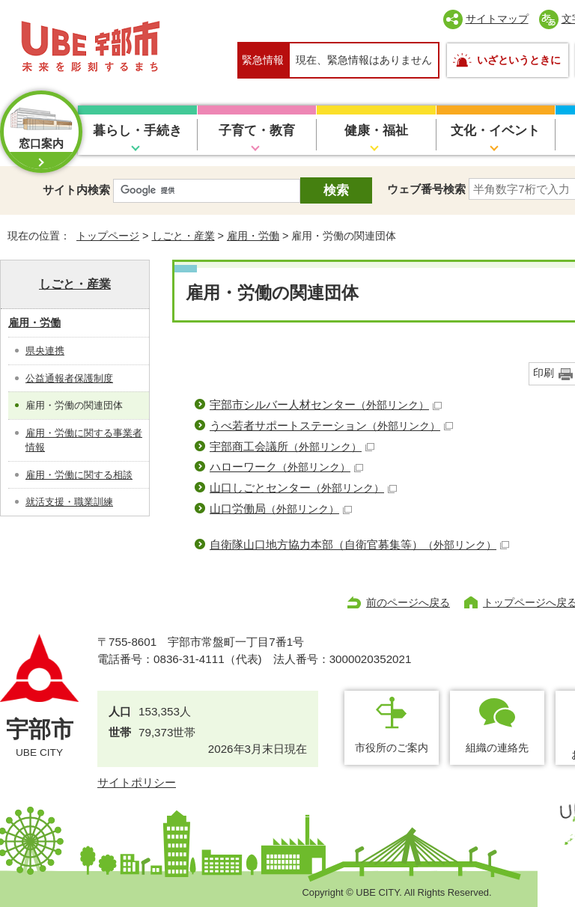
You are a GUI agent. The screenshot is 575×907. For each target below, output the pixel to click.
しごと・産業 (183, 236)
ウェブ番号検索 (426, 189)
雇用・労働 (253, 236)
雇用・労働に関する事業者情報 (83, 440)
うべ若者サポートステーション (331, 425)
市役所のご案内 (391, 748)
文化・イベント (495, 130)
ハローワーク (286, 466)
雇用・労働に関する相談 (79, 474)
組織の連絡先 (497, 748)
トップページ (107, 236)
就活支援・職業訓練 (69, 501)
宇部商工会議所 (292, 446)
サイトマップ (497, 19)
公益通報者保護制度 (69, 378)
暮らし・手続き (137, 130)
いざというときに (519, 60)
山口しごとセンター (303, 487)
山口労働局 (281, 508)
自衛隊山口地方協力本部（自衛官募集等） (359, 544)
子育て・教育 (257, 130)
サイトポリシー (136, 782)
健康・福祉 (376, 130)
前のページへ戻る (408, 602)
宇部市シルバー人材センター (326, 404)
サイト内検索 (76, 189)
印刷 (543, 373)
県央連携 (44, 350)
